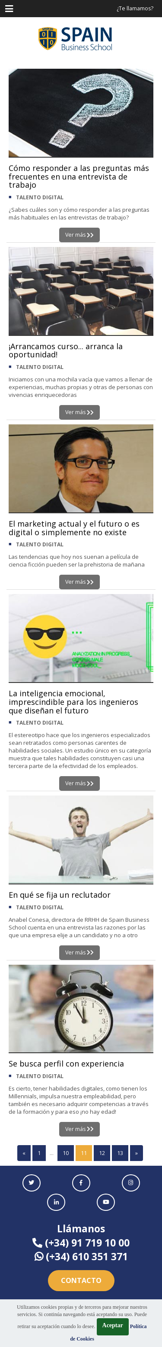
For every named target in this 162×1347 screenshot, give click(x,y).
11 (84, 1153)
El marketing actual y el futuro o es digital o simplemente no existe (74, 527)
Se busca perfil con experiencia (66, 1063)
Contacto (81, 1280)
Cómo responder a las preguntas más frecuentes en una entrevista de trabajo (79, 176)
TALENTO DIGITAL (40, 197)
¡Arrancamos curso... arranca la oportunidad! (66, 350)
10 (66, 1153)
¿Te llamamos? (135, 8)
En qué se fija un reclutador (60, 895)
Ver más (79, 234)
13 (120, 1153)
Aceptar (112, 1325)
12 (102, 1153)
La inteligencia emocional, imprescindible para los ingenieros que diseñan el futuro (73, 702)
